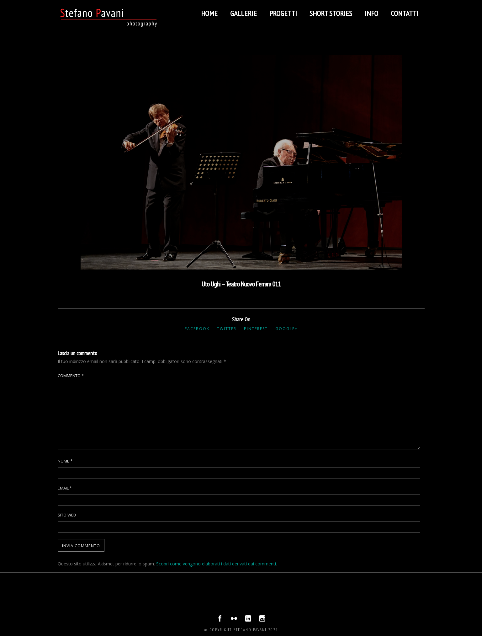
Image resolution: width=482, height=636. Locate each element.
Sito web (67, 515)
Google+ (286, 328)
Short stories (331, 13)
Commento (71, 375)
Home (209, 13)
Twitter (226, 328)
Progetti (283, 13)
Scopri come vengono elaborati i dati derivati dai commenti (216, 564)
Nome (65, 461)
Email (65, 488)
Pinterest (256, 328)
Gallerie (243, 13)
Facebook (197, 328)
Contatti (404, 13)
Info (371, 13)
